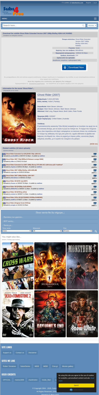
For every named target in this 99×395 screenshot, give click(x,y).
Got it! (76, 385)
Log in (95, 2)
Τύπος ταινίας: (7, 228)
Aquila (13, 167)
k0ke (12, 161)
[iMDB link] (94, 144)
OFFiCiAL (6, 380)
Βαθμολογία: (36, 228)
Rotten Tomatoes (9, 366)
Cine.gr (55, 366)
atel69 (13, 199)
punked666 (14, 156)
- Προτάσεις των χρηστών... (13, 217)
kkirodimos (79, 50)
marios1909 (19, 380)
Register (88, 2)
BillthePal (14, 188)
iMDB (37, 366)
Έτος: (65, 228)
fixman (13, 183)
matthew (42, 156)
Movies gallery (67, 366)
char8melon (33, 380)
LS (56, 380)
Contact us (20, 353)
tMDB (45, 366)
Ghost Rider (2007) (48, 94)
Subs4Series (25, 366)
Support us (7, 353)
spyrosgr (14, 172)
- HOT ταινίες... (8, 221)
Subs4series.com (77, 2)
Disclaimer (32, 353)
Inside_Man (46, 380)
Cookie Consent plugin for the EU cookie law (76, 389)
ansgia (13, 205)
